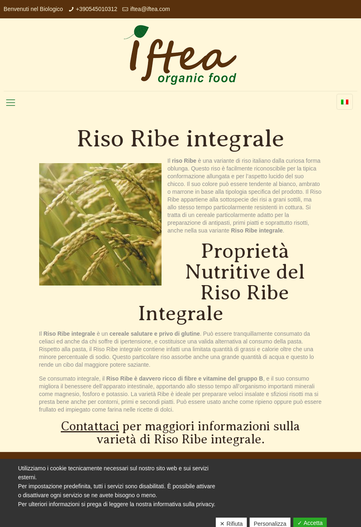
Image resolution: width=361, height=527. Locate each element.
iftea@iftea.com (150, 9)
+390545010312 (96, 9)
